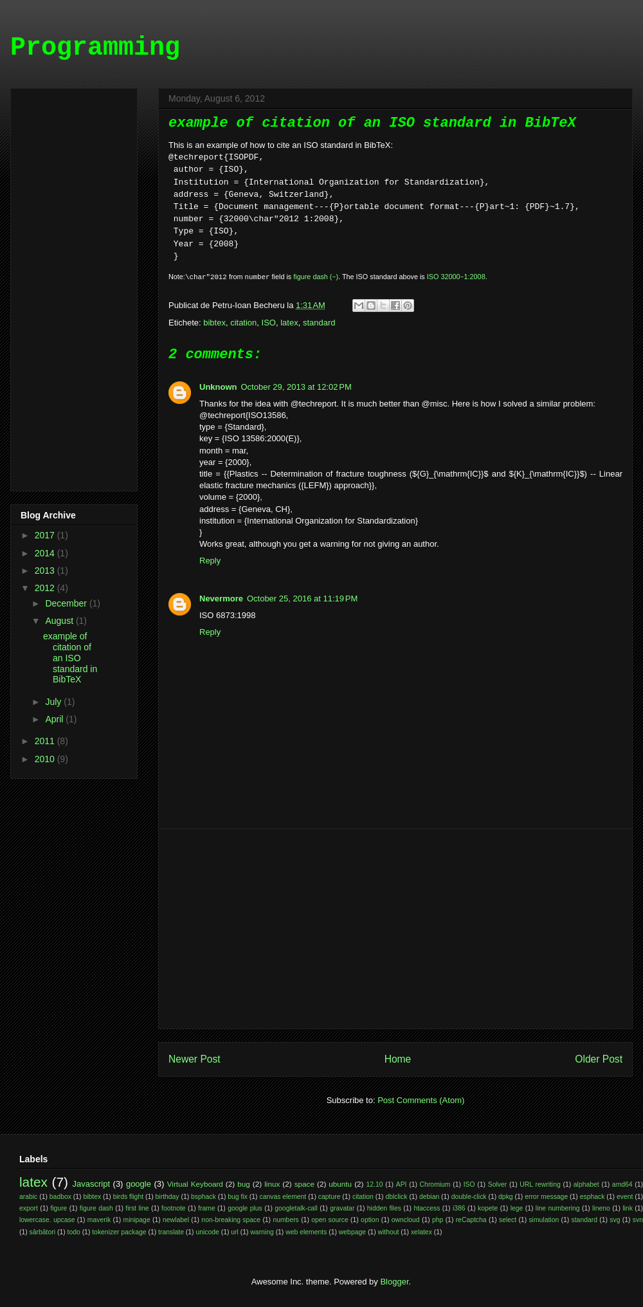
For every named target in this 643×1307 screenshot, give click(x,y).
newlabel (176, 1219)
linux (272, 1184)
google (138, 1184)
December (67, 603)
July (54, 702)
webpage (352, 1232)
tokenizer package (119, 1232)
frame (206, 1208)
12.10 (375, 1184)
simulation (544, 1219)
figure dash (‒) (315, 276)
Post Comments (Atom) (420, 1100)
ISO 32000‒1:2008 (456, 276)
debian (429, 1196)
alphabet (586, 1184)
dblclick (396, 1196)
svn (638, 1219)
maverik (99, 1219)
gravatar (342, 1208)
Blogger (394, 1281)
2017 (46, 535)
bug (243, 1184)
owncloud (406, 1219)
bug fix (238, 1196)
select (507, 1219)
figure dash (96, 1208)
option (370, 1219)
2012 (46, 588)
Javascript (92, 1184)
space (304, 1184)
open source (330, 1219)
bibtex (214, 322)
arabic (28, 1196)
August (60, 621)
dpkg (505, 1196)
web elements (306, 1232)
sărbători (42, 1232)
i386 (459, 1208)
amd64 (622, 1184)
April (55, 719)
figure (58, 1208)
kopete (488, 1208)
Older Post (598, 1059)
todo (74, 1232)
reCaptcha (471, 1219)
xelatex (421, 1232)
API (401, 1184)
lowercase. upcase (47, 1219)
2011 (46, 741)
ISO (269, 322)
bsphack (203, 1196)
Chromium (435, 1184)
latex (289, 322)
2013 (46, 570)
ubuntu (340, 1184)
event (625, 1196)
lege (517, 1208)
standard (319, 322)
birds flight (128, 1196)
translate (171, 1232)
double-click (469, 1196)
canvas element (282, 1196)
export (28, 1208)
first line (137, 1208)
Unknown (218, 387)
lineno (601, 1208)
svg (615, 1219)
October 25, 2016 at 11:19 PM (302, 598)
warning (261, 1232)
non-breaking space (230, 1219)
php (437, 1219)
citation (243, 322)
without (388, 1232)
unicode (207, 1232)
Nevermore (221, 598)
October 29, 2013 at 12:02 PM (296, 387)
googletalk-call (296, 1208)
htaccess (426, 1208)
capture (329, 1196)
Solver (497, 1184)
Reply (210, 560)
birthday (167, 1196)
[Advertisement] (395, 929)
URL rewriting (540, 1184)
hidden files (384, 1208)
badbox (60, 1196)
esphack (592, 1196)
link (627, 1208)
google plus (245, 1208)
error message (546, 1196)
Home (398, 1059)
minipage (136, 1219)
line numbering (558, 1208)
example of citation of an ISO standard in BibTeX (70, 657)
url (235, 1232)
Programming (95, 47)
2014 (46, 553)
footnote (173, 1208)
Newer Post (194, 1059)
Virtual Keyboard (195, 1184)
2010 (46, 759)
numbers (285, 1219)
